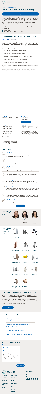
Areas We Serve (14, 382)
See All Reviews (20, 364)
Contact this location (26, 121)
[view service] (20, 153)
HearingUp (13, 388)
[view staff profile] (16, 213)
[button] (37, 1)
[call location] (7, 27)
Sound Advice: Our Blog (5, 383)
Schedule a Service (20, 204)
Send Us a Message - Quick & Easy (20, 13)
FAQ (12, 385)
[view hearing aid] (16, 231)
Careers (12, 384)
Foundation (13, 390)
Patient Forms (4, 377)
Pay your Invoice (5, 376)
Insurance (3, 386)
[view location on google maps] (14, 30)
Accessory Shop (4, 379)
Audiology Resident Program (14, 392)
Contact (12, 379)
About (12, 377)
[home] (8, 1)
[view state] (10, 6)
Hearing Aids (4, 385)
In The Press (13, 387)
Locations (13, 376)
